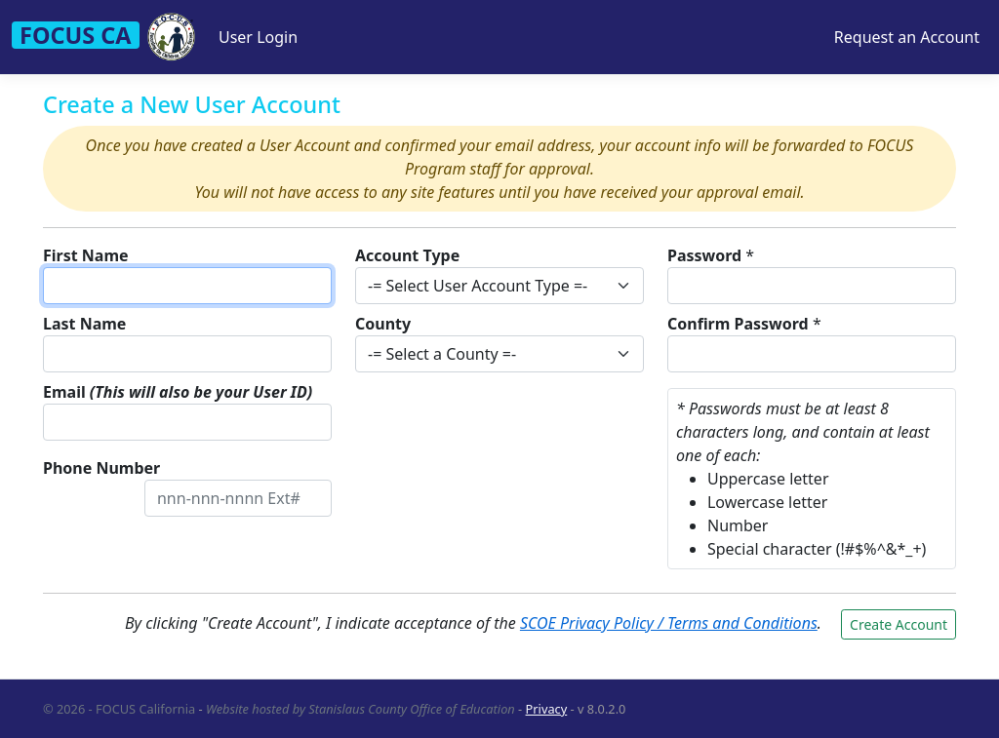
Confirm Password (738, 323)
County (383, 323)
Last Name (84, 323)
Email (177, 392)
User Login (258, 37)
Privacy (547, 709)
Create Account (898, 624)
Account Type (407, 255)
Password (704, 255)
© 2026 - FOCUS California (119, 709)
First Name (86, 255)
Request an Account (906, 37)
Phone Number (101, 468)
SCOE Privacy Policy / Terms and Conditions (669, 623)
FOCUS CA (76, 35)
